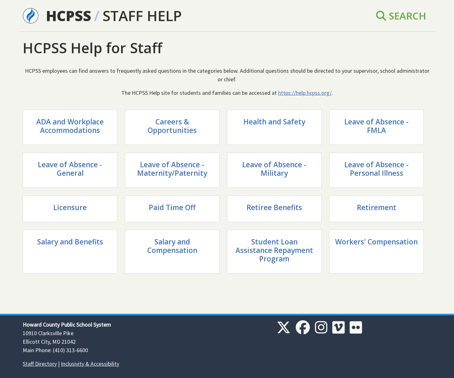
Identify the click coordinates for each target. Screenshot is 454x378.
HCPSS (68, 15)
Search (401, 15)
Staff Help (142, 15)
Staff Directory (40, 363)
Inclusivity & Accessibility (90, 363)
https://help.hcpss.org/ (305, 92)
